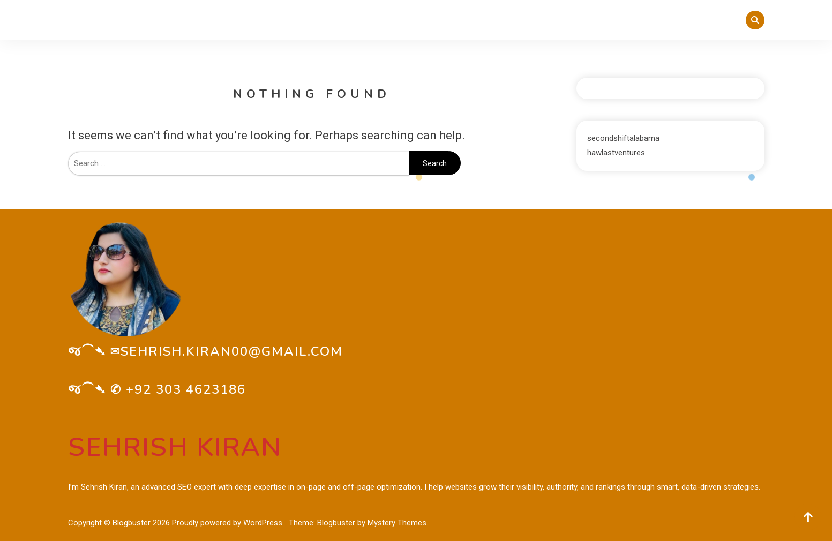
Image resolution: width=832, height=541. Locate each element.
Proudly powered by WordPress (228, 523)
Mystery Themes (397, 523)
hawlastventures (616, 152)
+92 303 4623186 (186, 389)
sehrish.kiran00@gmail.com (232, 351)
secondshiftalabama (623, 138)
